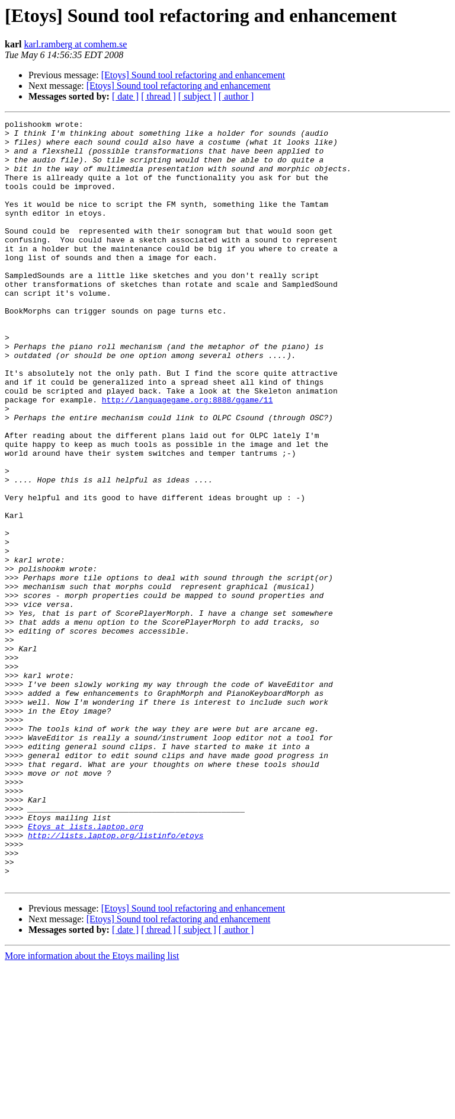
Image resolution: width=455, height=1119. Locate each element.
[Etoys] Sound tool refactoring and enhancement (193, 75)
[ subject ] (197, 96)
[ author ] (236, 96)
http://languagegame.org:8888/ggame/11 (187, 456)
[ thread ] (158, 96)
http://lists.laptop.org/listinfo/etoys (115, 979)
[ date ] (125, 96)
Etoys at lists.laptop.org (85, 968)
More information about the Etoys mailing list (92, 1109)
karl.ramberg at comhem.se (75, 44)
